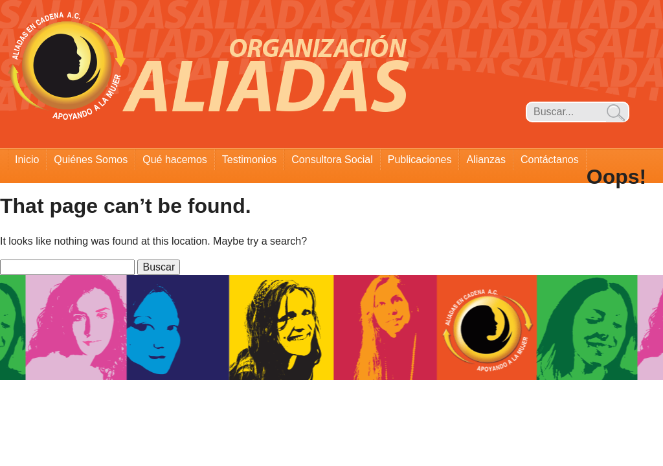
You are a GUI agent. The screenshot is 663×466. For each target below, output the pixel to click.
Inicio (27, 159)
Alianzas (485, 159)
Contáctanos (550, 159)
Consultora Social (331, 159)
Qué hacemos (174, 159)
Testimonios (249, 159)
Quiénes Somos (91, 159)
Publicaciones (420, 159)
